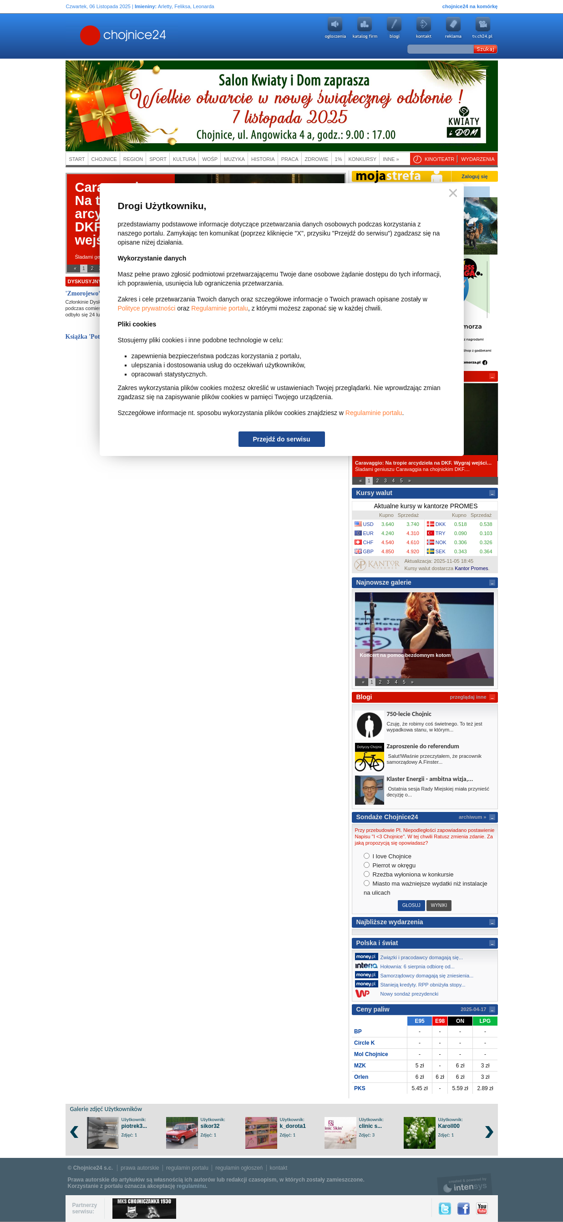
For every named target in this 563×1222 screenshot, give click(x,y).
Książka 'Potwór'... (91, 336)
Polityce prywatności (147, 308)
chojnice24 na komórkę (470, 6)
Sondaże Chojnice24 (387, 817)
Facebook (463, 1208)
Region (133, 159)
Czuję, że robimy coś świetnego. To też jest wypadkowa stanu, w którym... (434, 726)
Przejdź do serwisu (281, 439)
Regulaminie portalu (219, 308)
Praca (290, 159)
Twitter (445, 1208)
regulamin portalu (187, 1168)
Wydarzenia (477, 159)
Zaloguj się (474, 176)
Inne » (391, 159)
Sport (158, 159)
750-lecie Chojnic (409, 714)
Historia (263, 159)
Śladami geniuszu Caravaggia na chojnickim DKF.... (425, 466)
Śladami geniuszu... (97, 257)
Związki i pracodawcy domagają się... (411, 956)
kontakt (279, 1168)
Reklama (453, 28)
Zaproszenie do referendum (423, 746)
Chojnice (104, 159)
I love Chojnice (387, 856)
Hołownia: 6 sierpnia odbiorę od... (407, 965)
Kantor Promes (471, 568)
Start (77, 159)
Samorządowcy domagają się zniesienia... (417, 974)
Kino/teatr (439, 159)
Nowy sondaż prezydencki (399, 993)
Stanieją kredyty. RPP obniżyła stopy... (413, 983)
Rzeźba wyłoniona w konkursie (408, 874)
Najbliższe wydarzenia (389, 922)
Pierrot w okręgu (390, 865)
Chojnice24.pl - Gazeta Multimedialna (87, 36)
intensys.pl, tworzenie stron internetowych (465, 1184)
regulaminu (191, 1186)
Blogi (394, 28)
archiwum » (473, 817)
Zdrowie (317, 159)
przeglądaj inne (468, 697)
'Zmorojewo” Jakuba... (97, 293)
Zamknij (451, 193)
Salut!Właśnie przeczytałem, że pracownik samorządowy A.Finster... (434, 759)
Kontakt (423, 28)
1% (338, 159)
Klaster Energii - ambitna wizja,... (430, 779)
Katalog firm (364, 28)
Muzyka (234, 159)
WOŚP (210, 159)
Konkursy (362, 159)
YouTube (482, 1208)
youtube (483, 28)
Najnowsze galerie (383, 582)
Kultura (184, 159)
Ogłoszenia (335, 28)
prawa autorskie (140, 1168)
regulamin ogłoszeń (239, 1168)
